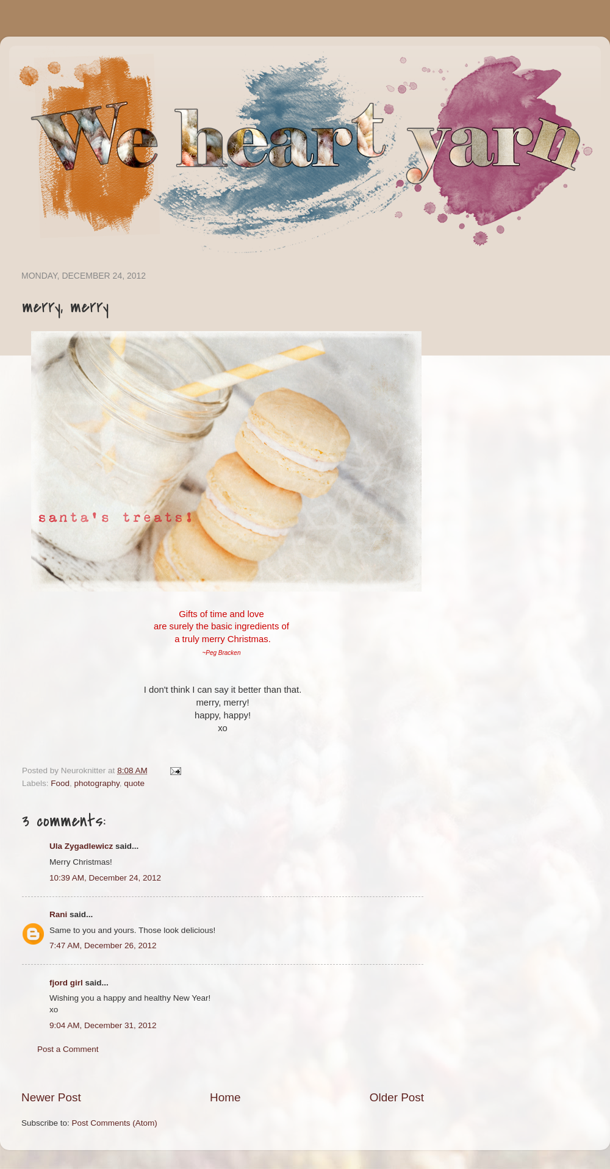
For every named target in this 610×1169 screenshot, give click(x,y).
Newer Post (51, 1097)
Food (60, 783)
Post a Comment (68, 1049)
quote (134, 783)
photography (97, 783)
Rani (58, 914)
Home (225, 1097)
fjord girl (66, 982)
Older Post (397, 1097)
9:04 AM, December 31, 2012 (103, 1025)
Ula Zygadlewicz (81, 846)
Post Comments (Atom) (114, 1123)
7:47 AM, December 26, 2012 (103, 945)
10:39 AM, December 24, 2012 (105, 877)
